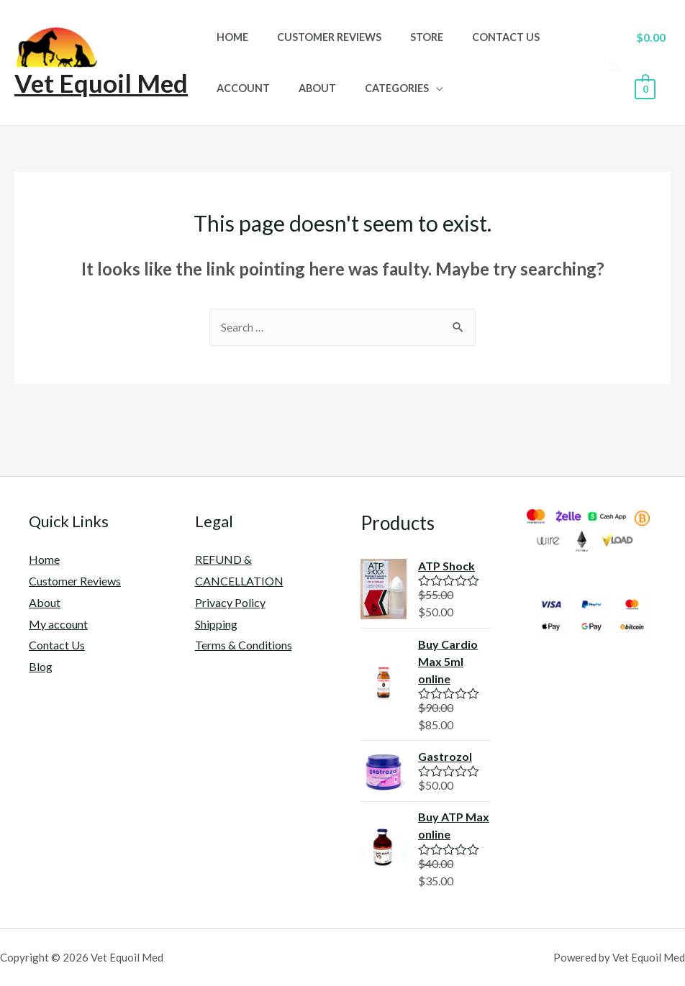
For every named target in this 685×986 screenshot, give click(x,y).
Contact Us (478, 37)
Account (239, 88)
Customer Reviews (317, 37)
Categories (377, 88)
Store (406, 37)
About (305, 88)
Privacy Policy (230, 603)
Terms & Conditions (243, 645)
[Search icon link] (610, 62)
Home (228, 37)
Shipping (216, 624)
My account (58, 624)
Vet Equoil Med (101, 83)
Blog (41, 667)
